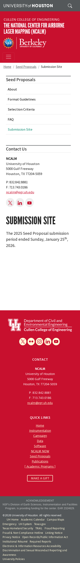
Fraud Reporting (55, 528)
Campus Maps (55, 519)
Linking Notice (54, 532)
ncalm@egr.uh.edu (20, 192)
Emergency (9, 524)
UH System (25, 524)
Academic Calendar (33, 519)
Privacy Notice (11, 537)
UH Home (13, 519)
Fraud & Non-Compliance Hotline (23, 532)
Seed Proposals (26, 67)
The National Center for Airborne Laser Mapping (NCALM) (34, 28)
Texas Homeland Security (18, 528)
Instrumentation (40, 430)
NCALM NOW (40, 451)
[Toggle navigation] (9, 57)
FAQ (11, 119)
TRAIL (38, 528)
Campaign (40, 436)
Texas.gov (40, 524)
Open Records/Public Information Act (45, 537)
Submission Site (20, 129)
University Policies (14, 559)
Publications (40, 461)
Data (40, 441)
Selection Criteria (21, 109)
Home (7, 67)
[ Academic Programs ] (40, 466)
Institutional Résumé (15, 541)
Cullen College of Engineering (32, 20)
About (12, 89)
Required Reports (40, 541)
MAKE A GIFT (40, 478)
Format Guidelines (22, 99)
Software (40, 446)
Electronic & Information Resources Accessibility (32, 546)
